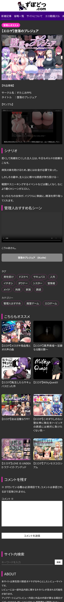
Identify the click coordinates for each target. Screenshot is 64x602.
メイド (7, 289)
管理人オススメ (10, 25)
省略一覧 (19, 16)
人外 (52, 277)
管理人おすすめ (12, 303)
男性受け (9, 277)
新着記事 (6, 16)
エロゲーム (51, 303)
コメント (8, 498)
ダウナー (23, 283)
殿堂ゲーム (33, 303)
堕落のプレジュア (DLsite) (32, 257)
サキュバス (39, 277)
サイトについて (35, 16)
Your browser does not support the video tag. (32, 227)
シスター (37, 283)
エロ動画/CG (52, 16)
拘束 (17, 289)
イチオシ (8, 283)
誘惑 (38, 289)
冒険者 (51, 283)
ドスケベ (23, 277)
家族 (28, 289)
